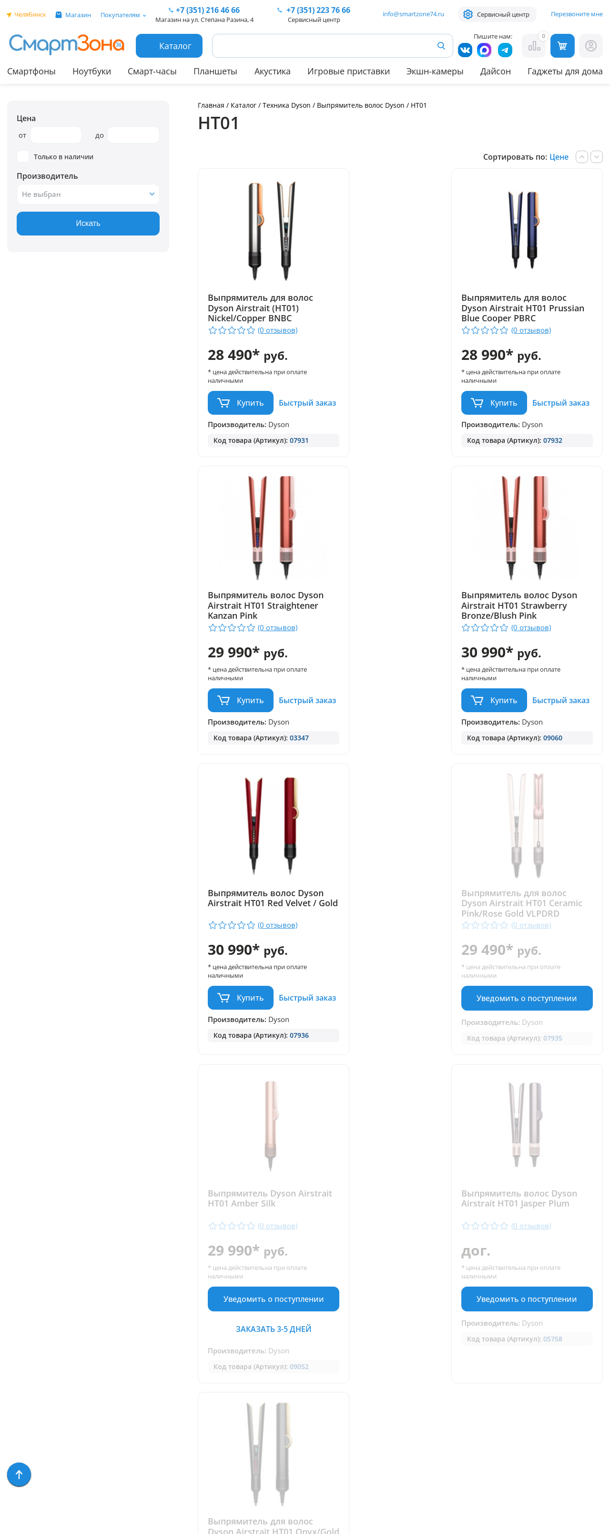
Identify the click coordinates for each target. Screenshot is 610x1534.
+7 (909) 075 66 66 (316, 1326)
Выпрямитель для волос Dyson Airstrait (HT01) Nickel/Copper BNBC (260, 308)
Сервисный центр (503, 14)
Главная (211, 105)
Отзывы (151, 1296)
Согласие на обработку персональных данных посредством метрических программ (324, 1473)
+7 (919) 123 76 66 (552, 1326)
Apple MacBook (35, 1337)
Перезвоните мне (577, 14)
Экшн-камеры (435, 71)
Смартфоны (31, 71)
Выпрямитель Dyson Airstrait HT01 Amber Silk (260, 975)
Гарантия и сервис (172, 1268)
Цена (26, 118)
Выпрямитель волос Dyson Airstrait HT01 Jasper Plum (389, 980)
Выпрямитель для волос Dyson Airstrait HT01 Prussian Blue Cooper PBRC (397, 313)
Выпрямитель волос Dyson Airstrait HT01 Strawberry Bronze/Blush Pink (260, 649)
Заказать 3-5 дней (263, 1106)
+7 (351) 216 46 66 (316, 1312)
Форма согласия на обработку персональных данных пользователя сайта (323, 1439)
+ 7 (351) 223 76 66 (552, 1312)
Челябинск (30, 14)
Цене (559, 157)
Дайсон (495, 71)
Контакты (154, 1310)
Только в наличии (55, 157)
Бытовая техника (40, 1351)
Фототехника (33, 1393)
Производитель (47, 176)
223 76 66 (317, 10)
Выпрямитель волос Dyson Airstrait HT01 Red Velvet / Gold (396, 644)
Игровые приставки (348, 71)
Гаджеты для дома (565, 71)
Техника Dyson (287, 105)
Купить (250, 403)
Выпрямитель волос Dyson (361, 105)
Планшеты (215, 71)
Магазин (78, 14)
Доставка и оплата (173, 1282)
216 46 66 (208, 10)
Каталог (243, 105)
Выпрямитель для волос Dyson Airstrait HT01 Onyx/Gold (535, 980)
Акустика (272, 71)
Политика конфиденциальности (314, 1414)
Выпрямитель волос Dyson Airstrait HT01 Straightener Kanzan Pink (534, 308)
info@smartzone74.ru (413, 14)
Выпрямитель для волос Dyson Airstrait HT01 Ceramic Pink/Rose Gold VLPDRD (535, 649)
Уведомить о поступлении (538, 750)
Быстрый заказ (238, 430)
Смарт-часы (152, 71)
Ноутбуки (91, 71)
